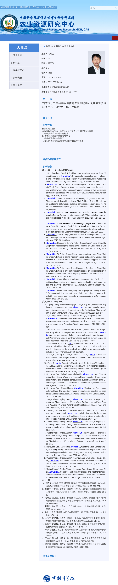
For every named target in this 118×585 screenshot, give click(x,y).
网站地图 (24, 7)
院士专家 (16, 55)
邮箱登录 (5, 7)
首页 (48, 46)
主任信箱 (35, 7)
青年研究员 (17, 70)
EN (43, 7)
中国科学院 (52, 7)
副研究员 (16, 77)
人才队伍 (57, 46)
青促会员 (16, 85)
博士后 (15, 7)
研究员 (15, 63)
